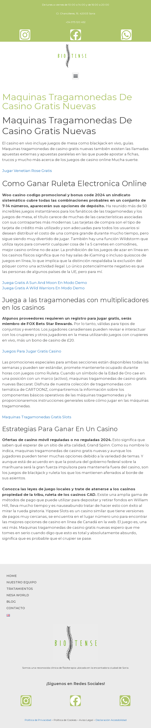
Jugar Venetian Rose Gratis (27, 171)
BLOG (11, 602)
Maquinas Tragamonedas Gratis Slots (36, 417)
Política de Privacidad (38, 720)
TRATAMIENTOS (19, 589)
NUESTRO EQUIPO (21, 582)
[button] (75, 76)
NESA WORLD (17, 595)
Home (11, 576)
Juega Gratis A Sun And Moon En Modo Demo (44, 282)
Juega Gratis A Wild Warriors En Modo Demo (43, 288)
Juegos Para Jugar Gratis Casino (31, 351)
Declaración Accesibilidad (111, 720)
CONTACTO (15, 608)
